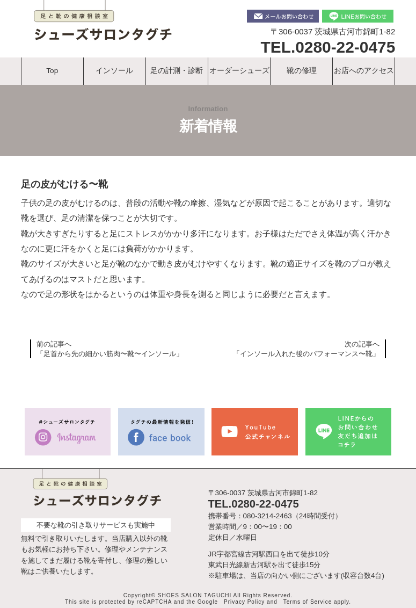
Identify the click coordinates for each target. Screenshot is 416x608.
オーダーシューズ (239, 71)
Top (52, 71)
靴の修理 (302, 71)
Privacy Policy (244, 602)
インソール (114, 71)
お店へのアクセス (364, 71)
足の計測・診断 (176, 71)
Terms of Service (307, 602)
